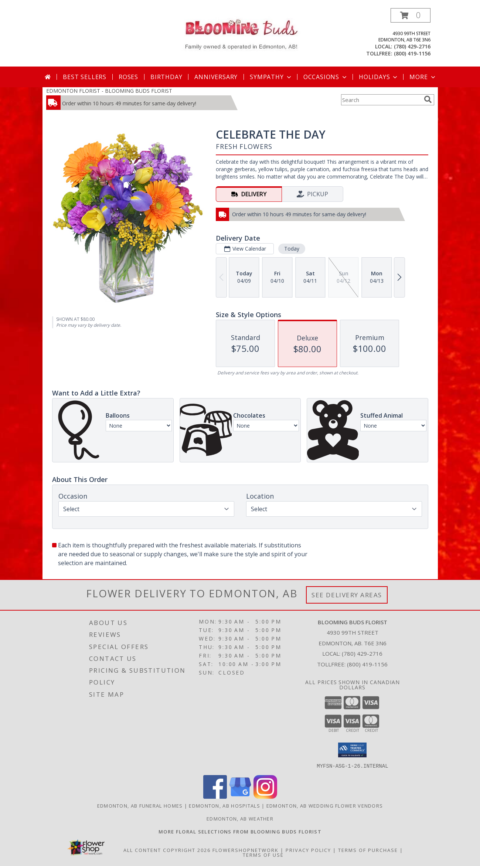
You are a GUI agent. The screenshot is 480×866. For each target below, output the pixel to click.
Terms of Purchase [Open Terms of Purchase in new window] (368, 849)
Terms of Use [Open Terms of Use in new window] (263, 854)
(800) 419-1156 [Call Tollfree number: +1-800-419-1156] (367, 664)
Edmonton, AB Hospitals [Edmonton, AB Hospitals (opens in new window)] (224, 805)
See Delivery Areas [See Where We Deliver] (347, 595)
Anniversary (216, 77)
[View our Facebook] (215, 796)
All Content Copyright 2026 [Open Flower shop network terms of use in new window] (167, 849)
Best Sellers (84, 77)
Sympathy (271, 77)
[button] (410, 15)
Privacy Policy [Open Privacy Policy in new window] (308, 849)
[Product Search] (381, 100)
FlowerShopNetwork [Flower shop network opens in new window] (245, 849)
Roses (128, 77)
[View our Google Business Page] (240, 796)
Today (291, 248)
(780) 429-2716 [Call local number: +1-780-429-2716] (412, 46)
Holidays (379, 77)
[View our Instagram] (265, 796)
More (422, 77)
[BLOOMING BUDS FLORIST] (240, 33)
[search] (428, 99)
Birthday (166, 77)
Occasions (325, 77)
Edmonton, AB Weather (240, 818)
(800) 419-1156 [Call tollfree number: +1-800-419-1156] (412, 53)
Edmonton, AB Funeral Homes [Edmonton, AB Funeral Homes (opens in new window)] (140, 805)
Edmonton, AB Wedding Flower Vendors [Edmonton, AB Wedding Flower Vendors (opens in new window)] (324, 805)
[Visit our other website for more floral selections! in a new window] (240, 831)
